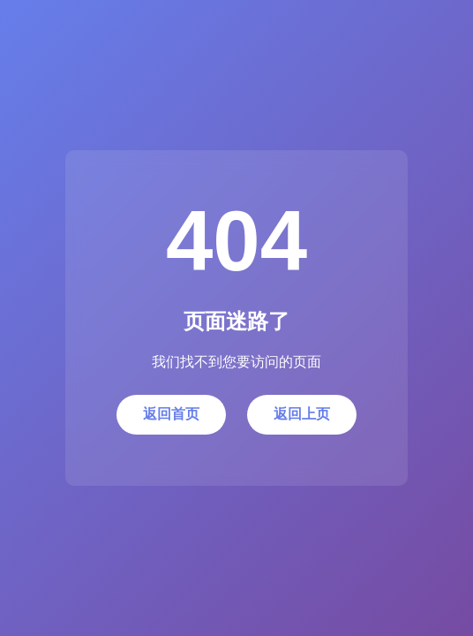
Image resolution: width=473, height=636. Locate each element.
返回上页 (302, 413)
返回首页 (171, 413)
